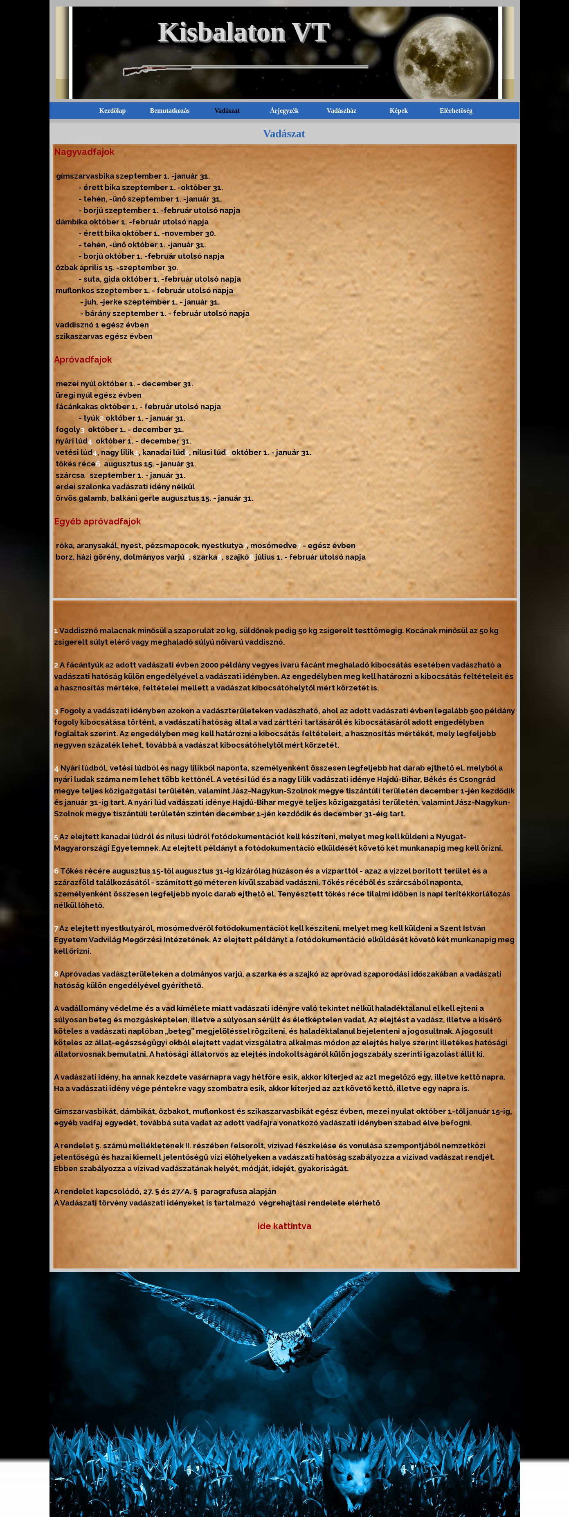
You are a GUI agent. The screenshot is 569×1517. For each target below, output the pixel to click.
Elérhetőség (456, 110)
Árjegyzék (284, 110)
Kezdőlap (112, 110)
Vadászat (227, 110)
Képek (399, 110)
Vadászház (341, 110)
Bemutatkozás (170, 110)
